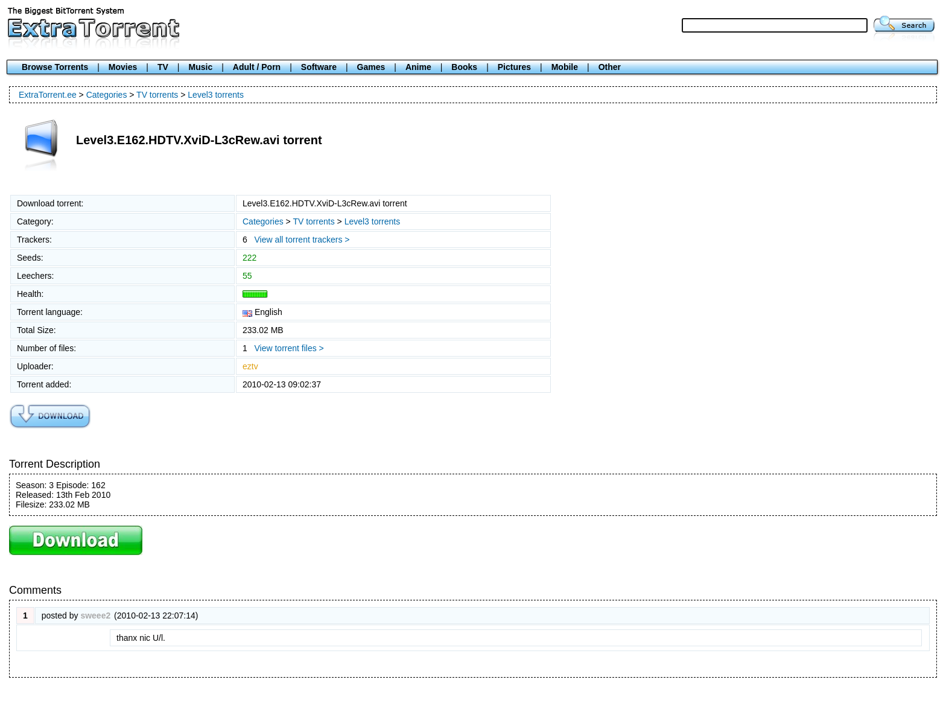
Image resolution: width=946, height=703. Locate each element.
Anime (418, 67)
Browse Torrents (55, 67)
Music (201, 67)
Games (371, 67)
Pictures (514, 67)
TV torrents (157, 95)
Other (609, 67)
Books (464, 67)
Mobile (564, 67)
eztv (250, 366)
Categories (106, 95)
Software (319, 67)
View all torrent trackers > (301, 239)
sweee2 (95, 615)
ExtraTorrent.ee (48, 95)
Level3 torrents (216, 95)
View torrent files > (288, 348)
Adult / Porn (257, 67)
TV (162, 67)
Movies (123, 67)
